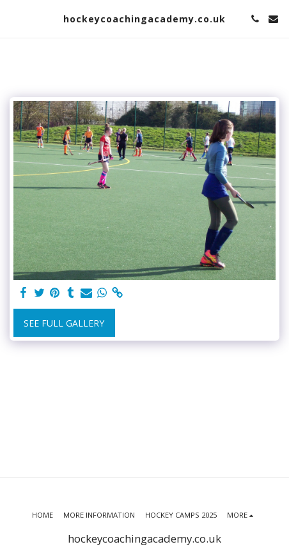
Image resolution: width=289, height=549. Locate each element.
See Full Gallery (64, 323)
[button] (14, 18)
